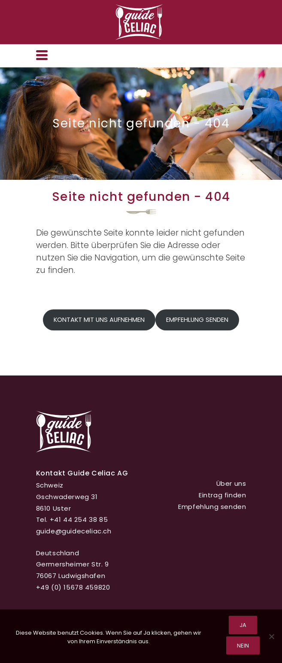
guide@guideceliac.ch (74, 531)
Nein (243, 646)
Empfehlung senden (197, 319)
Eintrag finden (222, 495)
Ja (243, 625)
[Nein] (271, 636)
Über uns (231, 483)
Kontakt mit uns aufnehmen (99, 319)
